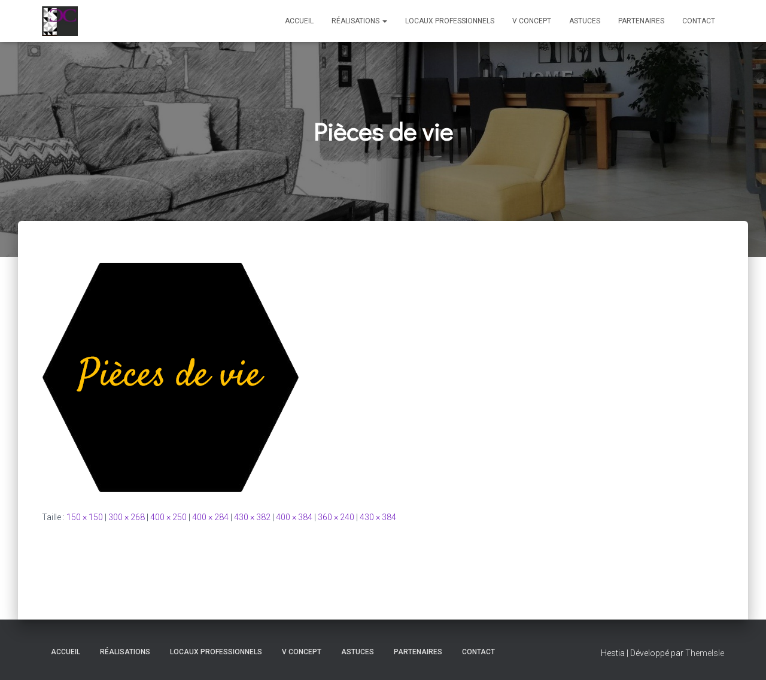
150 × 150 (84, 517)
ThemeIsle (704, 653)
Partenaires (641, 21)
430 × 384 (378, 517)
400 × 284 (210, 517)
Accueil (299, 21)
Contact (698, 21)
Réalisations (359, 21)
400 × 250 (168, 517)
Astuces (584, 21)
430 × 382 (252, 517)
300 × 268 (126, 517)
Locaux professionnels (449, 21)
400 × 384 (294, 517)
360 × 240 (336, 517)
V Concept (531, 21)
